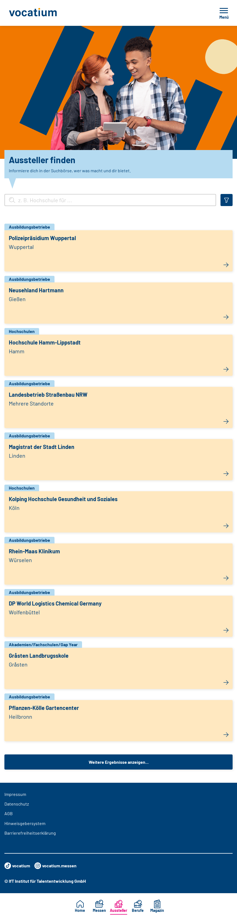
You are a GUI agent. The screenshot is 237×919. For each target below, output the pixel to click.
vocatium (17, 865)
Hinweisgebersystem (24, 823)
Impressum (15, 794)
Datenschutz (16, 803)
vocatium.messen (55, 865)
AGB (8, 813)
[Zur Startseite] (45, 12)
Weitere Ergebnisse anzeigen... (119, 762)
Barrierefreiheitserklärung (30, 832)
